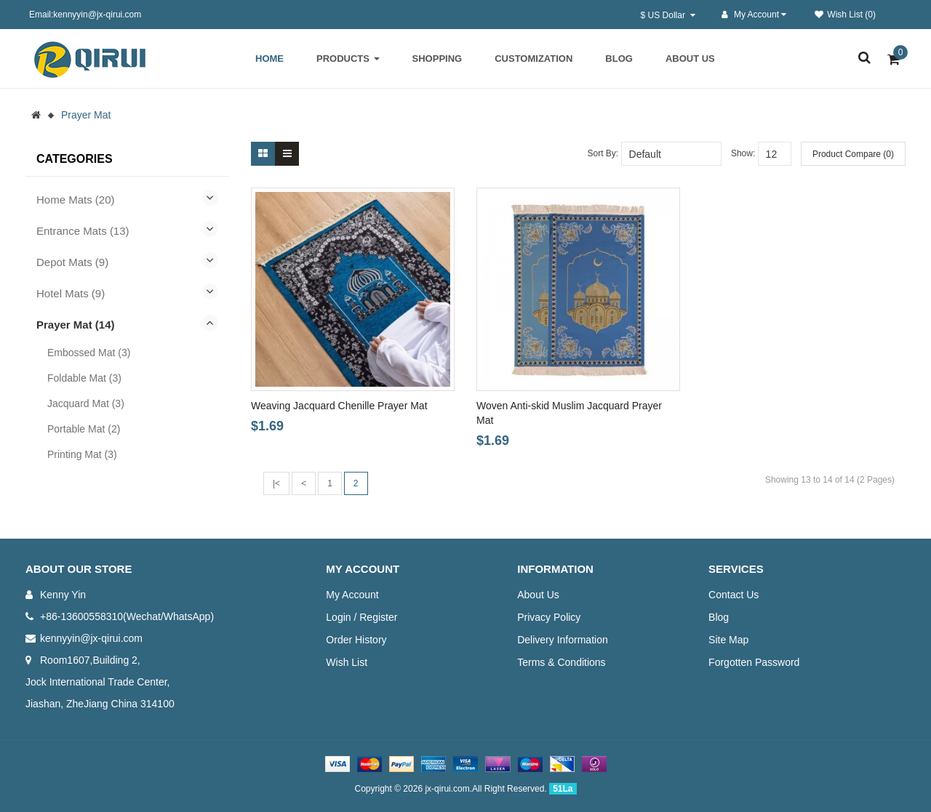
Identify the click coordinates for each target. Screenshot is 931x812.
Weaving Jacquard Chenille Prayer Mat (339, 405)
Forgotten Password (753, 662)
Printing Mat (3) (82, 454)
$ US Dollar (668, 15)
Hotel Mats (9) (70, 293)
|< (276, 483)
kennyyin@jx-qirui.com (91, 638)
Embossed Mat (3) (88, 352)
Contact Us (733, 594)
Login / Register (361, 617)
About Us (538, 594)
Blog (718, 617)
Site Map (728, 640)
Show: (743, 153)
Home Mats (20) (75, 199)
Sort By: (603, 153)
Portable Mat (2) (83, 429)
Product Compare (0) (853, 154)
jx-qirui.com (447, 789)
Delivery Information (562, 640)
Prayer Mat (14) (75, 324)
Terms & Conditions (561, 662)
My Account (352, 594)
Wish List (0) (845, 14)
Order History (356, 640)
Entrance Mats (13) (82, 231)
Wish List (346, 662)
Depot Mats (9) (72, 262)
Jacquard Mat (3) (85, 403)
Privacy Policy (548, 617)
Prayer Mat (86, 115)
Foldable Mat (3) (84, 378)
